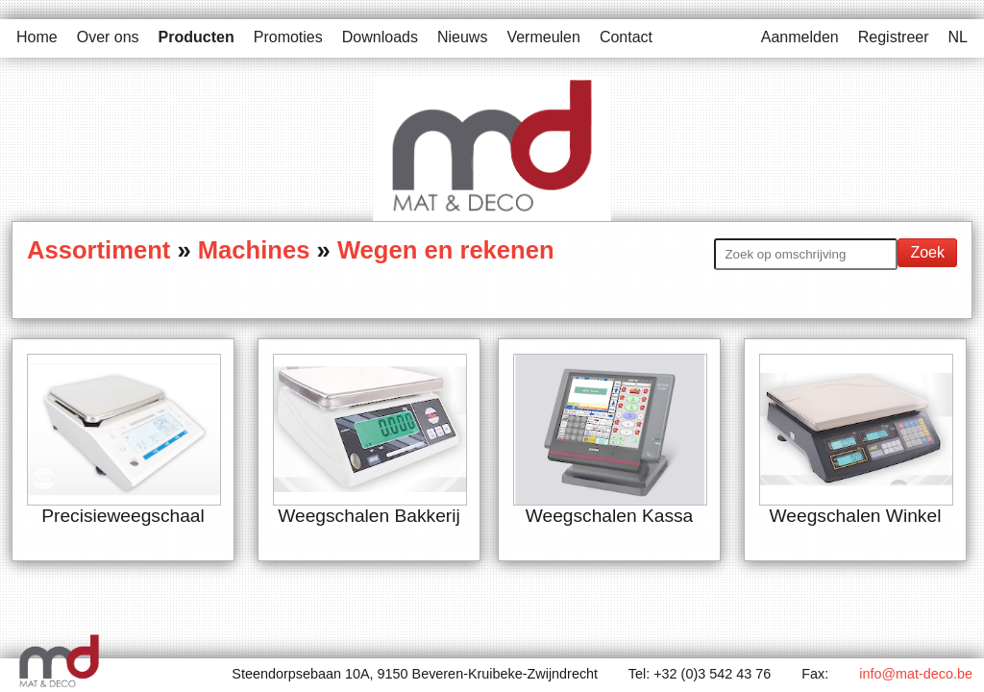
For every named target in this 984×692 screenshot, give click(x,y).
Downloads (380, 37)
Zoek (927, 252)
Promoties (288, 37)
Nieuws (462, 37)
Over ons (108, 37)
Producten (196, 37)
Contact (626, 37)
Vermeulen (543, 37)
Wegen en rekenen (445, 249)
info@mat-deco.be (915, 673)
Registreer (893, 37)
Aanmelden (800, 37)
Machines (254, 249)
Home (37, 37)
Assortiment (102, 249)
